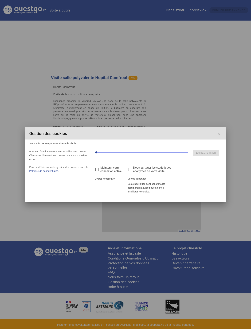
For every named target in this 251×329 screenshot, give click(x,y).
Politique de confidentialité (43, 171)
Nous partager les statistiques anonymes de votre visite (152, 169)
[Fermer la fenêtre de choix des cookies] (218, 134)
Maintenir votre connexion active (111, 169)
